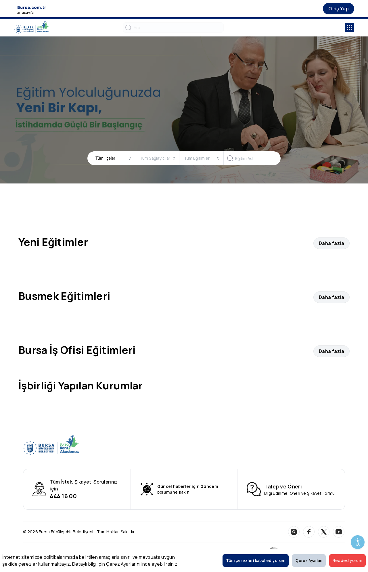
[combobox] (113, 158)
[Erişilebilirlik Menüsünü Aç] (358, 542)
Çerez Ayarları (309, 560)
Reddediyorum (347, 560)
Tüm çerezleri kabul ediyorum (255, 560)
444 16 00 (63, 496)
